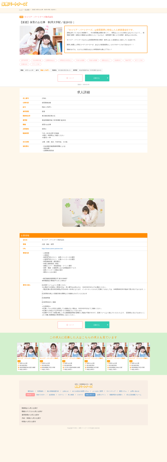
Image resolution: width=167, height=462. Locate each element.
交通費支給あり (50, 60)
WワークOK (139, 60)
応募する (97, 78)
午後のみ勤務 (93, 60)
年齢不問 (128, 60)
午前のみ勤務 (80, 60)
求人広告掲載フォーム (133, 395)
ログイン (61, 395)
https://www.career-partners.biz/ (52, 248)
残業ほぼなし (106, 60)
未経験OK (117, 60)
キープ (71, 78)
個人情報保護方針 (53, 391)
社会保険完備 (37, 60)
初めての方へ (40, 395)
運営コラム (123, 391)
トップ (21, 9)
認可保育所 (24, 60)
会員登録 (52, 395)
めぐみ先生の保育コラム (80, 391)
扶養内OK (24, 64)
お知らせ (66, 391)
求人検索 (27, 9)
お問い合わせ (134, 391)
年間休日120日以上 (66, 60)
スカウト (80, 395)
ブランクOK (36, 64)
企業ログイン (101, 395)
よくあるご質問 (97, 391)
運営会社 (31, 391)
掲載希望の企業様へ (116, 395)
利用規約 (40, 391)
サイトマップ (111, 391)
